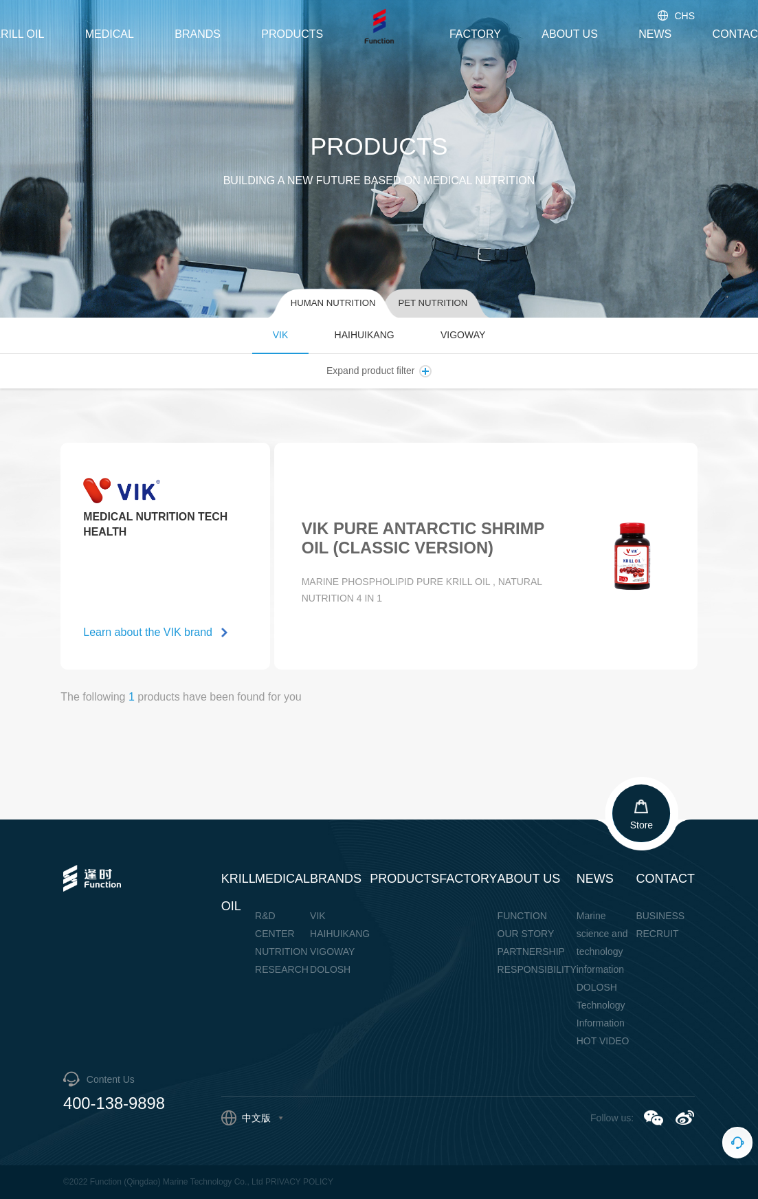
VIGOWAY (463, 334)
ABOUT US (570, 34)
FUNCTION (522, 915)
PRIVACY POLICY (299, 1182)
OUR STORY (526, 933)
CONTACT (665, 879)
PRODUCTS (292, 34)
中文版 (252, 1117)
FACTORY (475, 34)
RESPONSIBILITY (537, 969)
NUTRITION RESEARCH (282, 960)
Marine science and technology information (602, 942)
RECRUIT (657, 933)
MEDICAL (109, 34)
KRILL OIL (238, 892)
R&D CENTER (275, 924)
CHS (675, 16)
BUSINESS (660, 915)
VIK (281, 334)
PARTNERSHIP (531, 951)
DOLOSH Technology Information (601, 1005)
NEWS (654, 34)
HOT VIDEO (603, 1040)
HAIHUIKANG (364, 334)
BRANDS (198, 34)
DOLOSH (330, 969)
